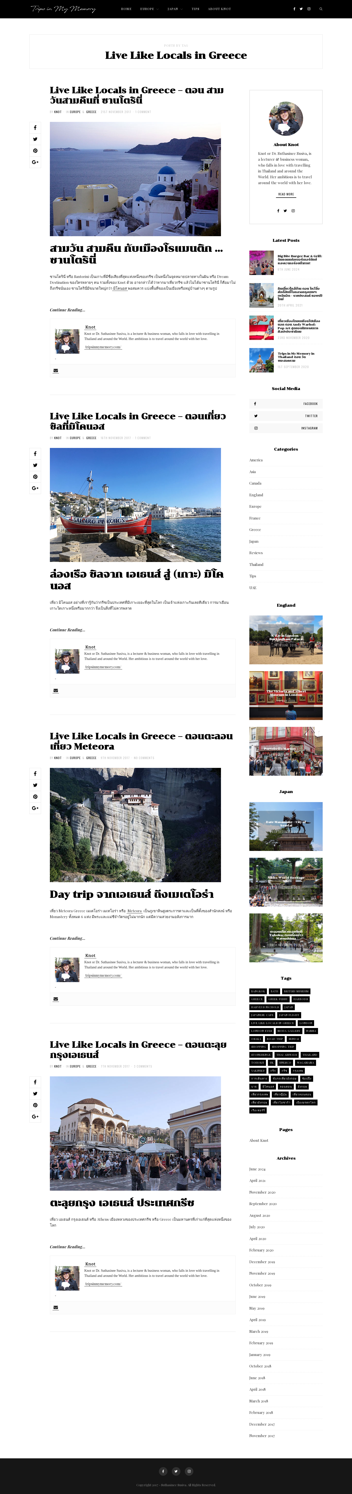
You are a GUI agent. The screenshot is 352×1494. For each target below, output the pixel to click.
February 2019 (261, 1342)
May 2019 (256, 1308)
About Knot (258, 1140)
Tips (252, 575)
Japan (253, 541)
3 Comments (143, 1066)
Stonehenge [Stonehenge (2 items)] (261, 1055)
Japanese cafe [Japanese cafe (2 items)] (262, 1015)
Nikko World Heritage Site (286, 879)
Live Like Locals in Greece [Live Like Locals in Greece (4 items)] (272, 1023)
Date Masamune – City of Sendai (286, 823)
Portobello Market (280, 749)
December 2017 (262, 1424)
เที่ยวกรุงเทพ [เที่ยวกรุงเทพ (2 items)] (259, 1094)
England (256, 494)
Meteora (135, 910)
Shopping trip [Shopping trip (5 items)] (283, 1047)
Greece (91, 112)
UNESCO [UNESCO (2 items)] (285, 1062)
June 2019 (257, 1296)
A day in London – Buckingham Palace (286, 637)
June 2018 (257, 1377)
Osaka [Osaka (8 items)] (256, 1039)
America (256, 459)
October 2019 (260, 1284)
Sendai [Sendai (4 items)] (294, 1039)
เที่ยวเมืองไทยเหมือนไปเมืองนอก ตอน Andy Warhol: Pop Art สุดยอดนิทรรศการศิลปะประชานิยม (299, 326)
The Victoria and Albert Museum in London (286, 693)
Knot (58, 112)
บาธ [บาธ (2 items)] (254, 1086)
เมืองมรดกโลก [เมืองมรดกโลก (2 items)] (306, 1102)
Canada (255, 483)
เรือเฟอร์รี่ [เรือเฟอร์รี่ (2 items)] (258, 1110)
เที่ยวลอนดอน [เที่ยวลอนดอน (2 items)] (302, 1094)
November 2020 (262, 1192)
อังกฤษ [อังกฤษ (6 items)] (302, 1086)
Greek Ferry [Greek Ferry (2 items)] (278, 999)
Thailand (256, 564)
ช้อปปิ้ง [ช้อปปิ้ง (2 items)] (306, 1078)
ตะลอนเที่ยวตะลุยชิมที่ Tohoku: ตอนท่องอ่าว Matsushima (286, 935)
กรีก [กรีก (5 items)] (273, 1070)
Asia (252, 471)
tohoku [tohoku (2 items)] (257, 1062)
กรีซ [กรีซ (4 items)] (284, 1070)
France (255, 518)
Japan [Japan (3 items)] (289, 1007)
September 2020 (263, 1203)
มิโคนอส (120, 288)
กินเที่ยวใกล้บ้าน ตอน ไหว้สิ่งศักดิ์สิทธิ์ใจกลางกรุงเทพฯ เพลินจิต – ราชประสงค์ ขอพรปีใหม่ (300, 294)
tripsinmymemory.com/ (103, 347)
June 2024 (257, 1168)
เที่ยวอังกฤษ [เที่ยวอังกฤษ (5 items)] (259, 1102)
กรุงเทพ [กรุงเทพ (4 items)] (298, 1070)
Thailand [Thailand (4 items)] (310, 1055)
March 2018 (258, 1401)
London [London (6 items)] (306, 1023)
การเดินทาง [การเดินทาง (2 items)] (259, 1078)
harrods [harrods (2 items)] (301, 999)
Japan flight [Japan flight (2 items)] (289, 1015)
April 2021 (257, 1180)
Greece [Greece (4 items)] (257, 999)
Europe (75, 112)
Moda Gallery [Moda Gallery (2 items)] (289, 1031)
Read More (286, 194)
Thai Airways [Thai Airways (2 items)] (286, 1055)
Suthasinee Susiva (173, 1485)
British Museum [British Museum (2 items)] (296, 991)
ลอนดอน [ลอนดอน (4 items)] (286, 1086)
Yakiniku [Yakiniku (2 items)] (258, 1070)
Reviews (256, 552)
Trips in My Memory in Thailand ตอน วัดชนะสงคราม (296, 357)
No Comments (144, 758)
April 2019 (257, 1319)
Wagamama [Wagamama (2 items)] (305, 1062)
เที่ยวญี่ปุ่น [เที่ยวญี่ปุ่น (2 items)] (280, 1094)
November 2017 (262, 1435)
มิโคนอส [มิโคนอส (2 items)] (268, 1086)
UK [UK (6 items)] (272, 1062)
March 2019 (258, 1331)
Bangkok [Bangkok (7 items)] (258, 991)
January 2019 (259, 1354)
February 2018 (261, 1412)
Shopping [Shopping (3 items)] (258, 1047)
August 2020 (259, 1215)
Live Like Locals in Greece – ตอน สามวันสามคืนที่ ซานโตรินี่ (137, 95)
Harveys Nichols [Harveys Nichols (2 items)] (265, 1007)
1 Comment (143, 112)
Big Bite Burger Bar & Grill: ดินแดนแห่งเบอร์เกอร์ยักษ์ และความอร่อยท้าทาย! (300, 259)
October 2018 (260, 1366)
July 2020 (257, 1226)
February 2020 (261, 1250)
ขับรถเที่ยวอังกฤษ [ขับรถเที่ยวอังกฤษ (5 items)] (285, 1078)
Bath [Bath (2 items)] (274, 991)
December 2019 (262, 1261)
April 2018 (257, 1389)
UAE (252, 587)
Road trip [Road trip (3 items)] (275, 1039)
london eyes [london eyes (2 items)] (261, 1031)
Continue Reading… (67, 309)
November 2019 (262, 1273)
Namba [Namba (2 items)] (311, 1031)
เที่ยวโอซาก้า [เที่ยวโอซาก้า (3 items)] (281, 1102)
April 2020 (257, 1238)
